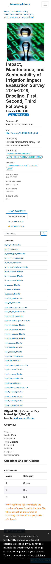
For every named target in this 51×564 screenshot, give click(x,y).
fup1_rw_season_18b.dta (15, 329)
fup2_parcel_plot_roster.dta (16, 365)
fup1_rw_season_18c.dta (15, 334)
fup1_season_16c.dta (13, 347)
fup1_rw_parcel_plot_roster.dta (17, 320)
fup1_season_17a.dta (13, 352)
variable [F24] (28, 17)
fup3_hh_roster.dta (13, 383)
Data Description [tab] (16, 216)
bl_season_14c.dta (12, 285)
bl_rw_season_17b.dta (14, 276)
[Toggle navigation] (45, 4)
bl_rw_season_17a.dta (14, 271)
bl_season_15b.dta (12, 294)
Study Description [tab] (17, 211)
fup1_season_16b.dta (13, 343)
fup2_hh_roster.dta (13, 360)
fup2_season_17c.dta (13, 374)
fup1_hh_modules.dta (13, 298)
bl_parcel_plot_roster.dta (15, 254)
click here (40, 555)
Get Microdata (18, 115)
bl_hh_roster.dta (11, 249)
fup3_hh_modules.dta (14, 378)
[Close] (48, 533)
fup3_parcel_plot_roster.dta (16, 387)
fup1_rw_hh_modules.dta (15, 312)
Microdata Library (20, 4)
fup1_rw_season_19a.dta (15, 338)
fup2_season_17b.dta (13, 369)
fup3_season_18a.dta (13, 392)
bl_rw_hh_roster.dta (13, 263)
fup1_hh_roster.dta (12, 303)
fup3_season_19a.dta (13, 405)
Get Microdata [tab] (16, 226)
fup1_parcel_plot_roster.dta (16, 307)
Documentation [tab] (15, 221)
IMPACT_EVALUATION (13, 14)
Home (6, 11)
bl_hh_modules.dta (12, 245)
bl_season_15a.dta (12, 289)
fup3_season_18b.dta (13, 396)
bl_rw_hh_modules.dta (14, 258)
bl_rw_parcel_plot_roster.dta (16, 267)
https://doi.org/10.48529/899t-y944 (22, 133)
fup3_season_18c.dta (13, 401)
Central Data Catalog (19, 11)
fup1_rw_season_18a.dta (15, 325)
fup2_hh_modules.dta (14, 356)
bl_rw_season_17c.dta (14, 280)
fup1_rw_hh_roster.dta (14, 316)
